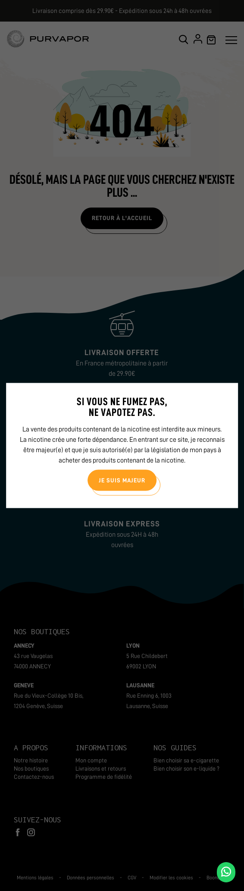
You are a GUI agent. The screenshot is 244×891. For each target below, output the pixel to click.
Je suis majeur (122, 480)
